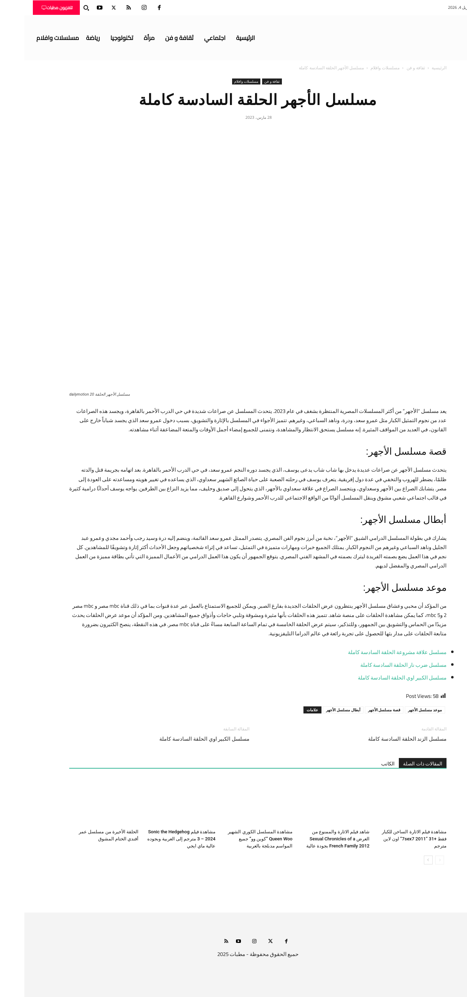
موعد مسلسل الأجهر (401, 709)
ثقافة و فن (391, 68)
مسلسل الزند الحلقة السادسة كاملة (383, 739)
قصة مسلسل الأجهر (360, 709)
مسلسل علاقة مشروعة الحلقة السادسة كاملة (373, 652)
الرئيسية (414, 68)
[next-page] (404, 860)
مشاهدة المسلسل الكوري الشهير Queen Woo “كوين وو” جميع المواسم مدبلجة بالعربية (235, 839)
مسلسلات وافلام (360, 68)
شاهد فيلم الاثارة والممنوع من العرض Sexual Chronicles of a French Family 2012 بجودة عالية (313, 839)
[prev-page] (415, 860)
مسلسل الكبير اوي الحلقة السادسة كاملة (377, 677)
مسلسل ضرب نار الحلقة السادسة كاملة (379, 665)
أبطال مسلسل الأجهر (319, 709)
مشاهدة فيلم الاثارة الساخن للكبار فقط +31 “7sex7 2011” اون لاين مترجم (389, 839)
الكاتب (363, 763)
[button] (61, 7)
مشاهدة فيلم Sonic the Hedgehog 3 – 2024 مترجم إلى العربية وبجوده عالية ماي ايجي (157, 839)
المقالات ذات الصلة (398, 763)
